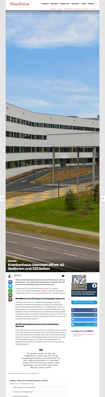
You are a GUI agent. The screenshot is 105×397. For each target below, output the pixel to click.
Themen (83, 4)
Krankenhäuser (20, 291)
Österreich (45, 4)
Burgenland (53, 9)
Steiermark (85, 9)
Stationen (46, 288)
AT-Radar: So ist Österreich (82, 331)
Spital (63, 293)
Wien (95, 9)
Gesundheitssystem (24, 373)
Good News (54, 4)
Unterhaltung (64, 4)
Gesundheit (12, 373)
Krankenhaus (35, 373)
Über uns (91, 4)
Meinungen (75, 4)
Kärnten (59, 9)
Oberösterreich (77, 9)
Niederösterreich (68, 9)
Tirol (91, 9)
